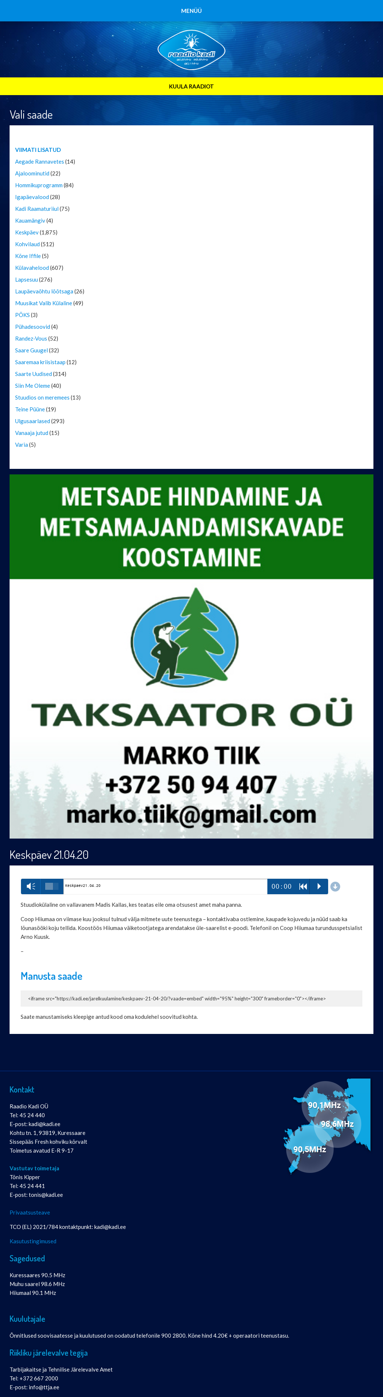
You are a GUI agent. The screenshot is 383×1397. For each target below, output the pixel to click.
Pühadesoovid (32, 326)
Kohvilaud (27, 244)
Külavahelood (32, 267)
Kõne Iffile (28, 255)
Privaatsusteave (30, 1212)
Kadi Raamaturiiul (37, 208)
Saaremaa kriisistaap (40, 362)
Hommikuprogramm (39, 185)
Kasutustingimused (33, 1241)
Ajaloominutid (32, 173)
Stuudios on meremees (42, 397)
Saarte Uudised (33, 373)
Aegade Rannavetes (39, 161)
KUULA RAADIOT (191, 86)
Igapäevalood (32, 197)
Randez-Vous (31, 338)
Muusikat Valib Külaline (43, 303)
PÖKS (22, 314)
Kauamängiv (30, 220)
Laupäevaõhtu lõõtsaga (44, 291)
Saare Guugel (31, 350)
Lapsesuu (26, 279)
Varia (21, 444)
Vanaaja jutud (31, 432)
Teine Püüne (30, 409)
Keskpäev (27, 232)
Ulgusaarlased (32, 421)
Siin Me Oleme (32, 385)
